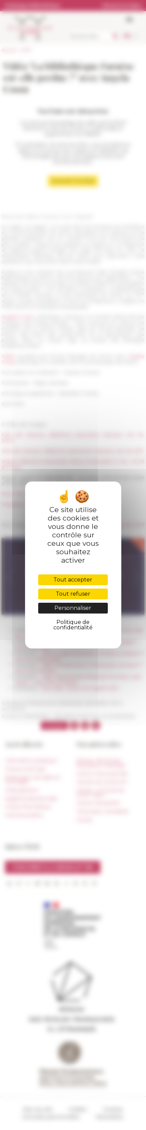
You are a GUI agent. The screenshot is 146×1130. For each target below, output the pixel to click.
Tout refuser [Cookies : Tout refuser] (73, 594)
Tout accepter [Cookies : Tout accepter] (72, 579)
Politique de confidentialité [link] (73, 625)
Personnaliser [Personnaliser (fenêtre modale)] (72, 608)
